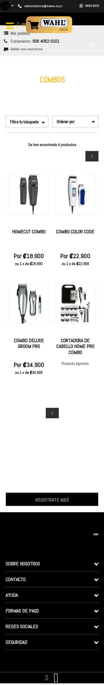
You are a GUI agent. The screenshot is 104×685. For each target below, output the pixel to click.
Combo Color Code (75, 231)
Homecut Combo (28, 231)
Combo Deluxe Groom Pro (29, 343)
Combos (82, 88)
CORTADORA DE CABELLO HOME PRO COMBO (75, 346)
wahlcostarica (26, 88)
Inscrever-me (52, 499)
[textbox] (52, 45)
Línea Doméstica (57, 88)
